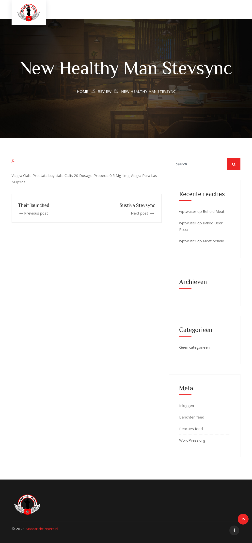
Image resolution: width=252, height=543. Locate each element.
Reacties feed (191, 428)
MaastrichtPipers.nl (42, 528)
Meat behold (213, 240)
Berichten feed (191, 417)
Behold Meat (213, 211)
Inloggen (186, 405)
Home (82, 91)
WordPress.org (192, 440)
